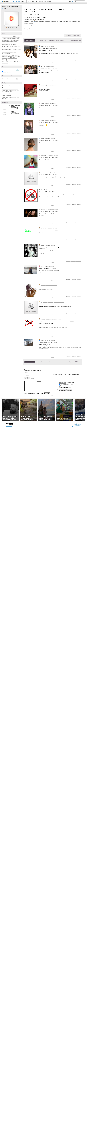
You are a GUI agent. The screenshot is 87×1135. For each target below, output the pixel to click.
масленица (12, 50)
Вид (71, 1)
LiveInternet (5, 2)
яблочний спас (5, 63)
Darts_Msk (16, 90)
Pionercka (43, 285)
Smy (42, 266)
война (3, 40)
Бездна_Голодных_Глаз (47, 172)
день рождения (9, 45)
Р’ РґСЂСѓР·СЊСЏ (12, 27)
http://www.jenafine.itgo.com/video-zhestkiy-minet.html (52, 346)
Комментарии (14, 6)
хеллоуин (5, 61)
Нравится (70, 35)
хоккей (11, 61)
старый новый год (11, 56)
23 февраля (4, 37)
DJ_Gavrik (43, 228)
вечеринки (16, 38)
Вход (23, 1)
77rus (8, 37)
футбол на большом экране (13, 59)
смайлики (39, 381)
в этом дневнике (7, 72)
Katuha (42, 85)
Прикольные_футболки (7, 90)
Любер (42, 138)
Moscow (4, 91)
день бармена (14, 40)
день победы (7, 44)
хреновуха (16, 61)
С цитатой (73, 60)
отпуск (12, 52)
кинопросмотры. (17, 49)
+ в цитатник (43, 14)
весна (13, 38)
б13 (7, 38)
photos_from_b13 (10, 91)
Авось (39, 1)
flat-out (42, 46)
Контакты (77, 425)
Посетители (13, 112)
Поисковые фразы (15, 113)
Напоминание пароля (29, 378)
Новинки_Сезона (45, 319)
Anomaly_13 (44, 209)
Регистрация (17, 1)
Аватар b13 (11, 18)
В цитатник (78, 60)
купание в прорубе (6, 50)
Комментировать (29, 40)
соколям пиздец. (10, 55)
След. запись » (60, 40)
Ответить (68, 60)
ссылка (55, 48)
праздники (6, 53)
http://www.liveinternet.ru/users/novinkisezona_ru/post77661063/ (54, 327)
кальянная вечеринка (6, 47)
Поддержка (69, 1)
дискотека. (12, 46)
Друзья (8, 6)
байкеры (9, 38)
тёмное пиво (17, 56)
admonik (43, 189)
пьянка (14, 53)
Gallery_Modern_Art (13, 89)
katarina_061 (44, 155)
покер (15, 52)
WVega (42, 340)
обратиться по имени (50, 46)
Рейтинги (31, 1)
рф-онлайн (18, 53)
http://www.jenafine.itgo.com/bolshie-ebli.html (50, 347)
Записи (3, 6)
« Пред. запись (43, 40)
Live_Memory (5, 89)
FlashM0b (4, 98)
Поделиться (77, 35)
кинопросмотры (8, 49)
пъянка (11, 53)
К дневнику (52, 40)
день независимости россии (12, 42)
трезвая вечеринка (6, 58)
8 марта (11, 37)
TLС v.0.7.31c (41, 215)
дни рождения (17, 46)
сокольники (4, 55)
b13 (3, 8)
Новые (79, 40)
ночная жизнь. (8, 52)
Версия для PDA (77, 424)
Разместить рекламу (77, 426)
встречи (8, 40)
